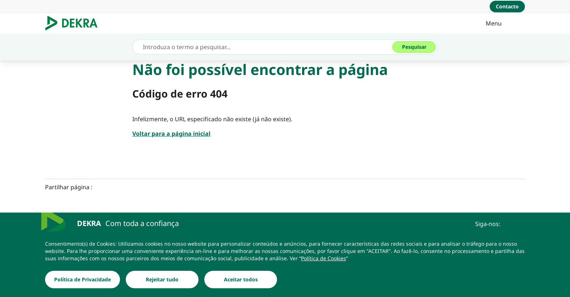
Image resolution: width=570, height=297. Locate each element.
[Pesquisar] (414, 47)
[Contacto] (507, 6)
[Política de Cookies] (323, 258)
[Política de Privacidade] (82, 279)
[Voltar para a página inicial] (171, 133)
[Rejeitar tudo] (162, 279)
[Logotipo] (74, 23)
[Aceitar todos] (240, 279)
